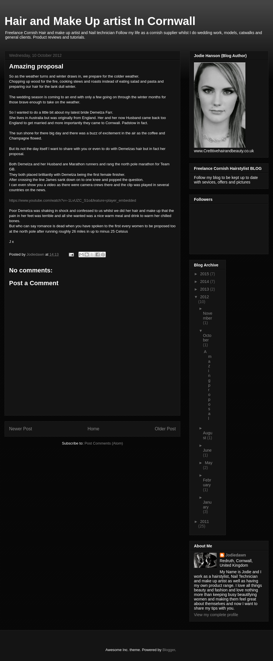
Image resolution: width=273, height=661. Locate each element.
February (207, 482)
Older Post (165, 428)
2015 (205, 274)
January (207, 504)
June (207, 450)
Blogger (168, 650)
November (207, 315)
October (207, 338)
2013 (205, 289)
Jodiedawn (236, 555)
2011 (204, 521)
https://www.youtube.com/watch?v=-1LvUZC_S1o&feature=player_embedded (72, 200)
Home (94, 428)
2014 (205, 281)
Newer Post (20, 428)
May (208, 462)
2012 (204, 297)
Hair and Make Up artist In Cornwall (100, 21)
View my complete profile (216, 614)
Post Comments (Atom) (103, 443)
